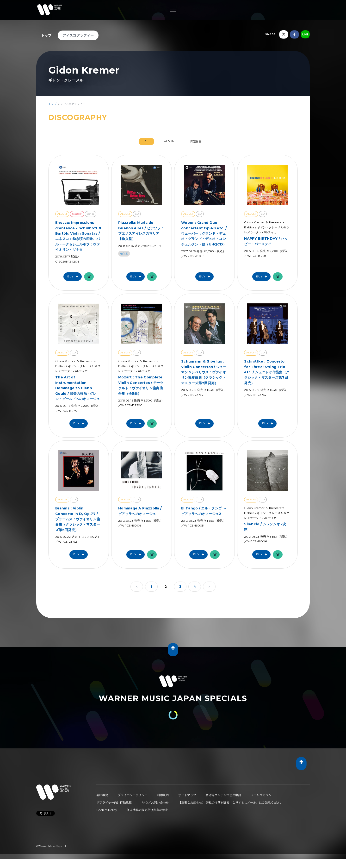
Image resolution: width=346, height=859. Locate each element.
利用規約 (163, 795)
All (146, 141)
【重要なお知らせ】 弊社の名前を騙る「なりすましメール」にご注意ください (231, 802)
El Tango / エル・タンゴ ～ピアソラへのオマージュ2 (203, 511)
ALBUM (169, 141)
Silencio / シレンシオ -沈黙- (265, 527)
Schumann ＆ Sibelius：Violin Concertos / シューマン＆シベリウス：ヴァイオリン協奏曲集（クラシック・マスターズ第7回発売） (204, 372)
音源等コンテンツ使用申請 (223, 795)
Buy (73, 276)
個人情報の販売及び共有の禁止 (147, 810)
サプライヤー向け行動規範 (114, 802)
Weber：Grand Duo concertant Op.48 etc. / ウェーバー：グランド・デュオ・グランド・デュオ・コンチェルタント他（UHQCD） (204, 233)
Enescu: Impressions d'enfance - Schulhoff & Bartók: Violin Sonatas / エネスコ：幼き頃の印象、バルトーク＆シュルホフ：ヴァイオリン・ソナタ (78, 236)
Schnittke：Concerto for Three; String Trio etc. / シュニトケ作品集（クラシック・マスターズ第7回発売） (266, 372)
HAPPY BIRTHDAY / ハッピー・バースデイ (266, 241)
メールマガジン (261, 795)
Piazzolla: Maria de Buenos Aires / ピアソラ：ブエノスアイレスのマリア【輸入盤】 (141, 230)
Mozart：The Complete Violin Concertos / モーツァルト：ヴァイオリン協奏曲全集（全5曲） (141, 385)
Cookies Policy (106, 810)
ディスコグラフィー (78, 35)
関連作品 (196, 141)
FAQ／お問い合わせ (155, 802)
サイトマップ (187, 795)
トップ (46, 35)
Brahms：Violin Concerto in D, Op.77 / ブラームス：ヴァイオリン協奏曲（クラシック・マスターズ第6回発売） (77, 519)
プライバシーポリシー (132, 795)
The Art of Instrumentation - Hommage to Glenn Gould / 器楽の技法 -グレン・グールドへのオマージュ (77, 388)
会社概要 (102, 795)
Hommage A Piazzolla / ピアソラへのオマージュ (139, 511)
